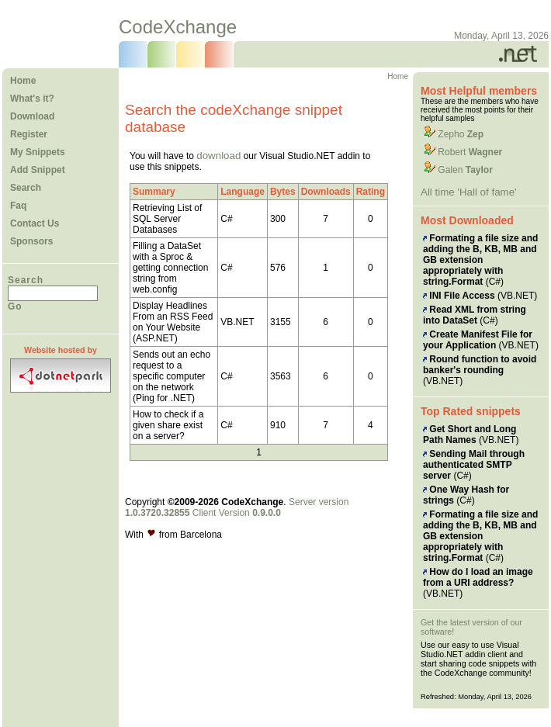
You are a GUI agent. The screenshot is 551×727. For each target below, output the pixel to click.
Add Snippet (37, 169)
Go (15, 306)
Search (25, 187)
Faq (18, 205)
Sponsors (31, 241)
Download (32, 116)
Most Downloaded (467, 220)
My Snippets (37, 152)
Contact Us (34, 223)
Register (28, 134)
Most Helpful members (479, 91)
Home (23, 80)
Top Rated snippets (471, 411)
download (218, 155)
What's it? (32, 98)
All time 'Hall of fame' (469, 192)
